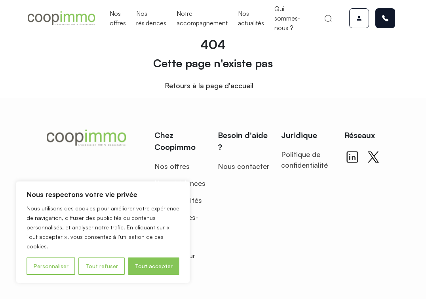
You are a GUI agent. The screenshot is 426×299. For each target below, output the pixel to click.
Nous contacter (244, 166)
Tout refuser (102, 266)
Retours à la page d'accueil (209, 85)
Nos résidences (151, 18)
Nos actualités (251, 18)
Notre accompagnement (202, 18)
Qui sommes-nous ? (287, 18)
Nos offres (118, 18)
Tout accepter (154, 266)
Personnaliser (51, 266)
